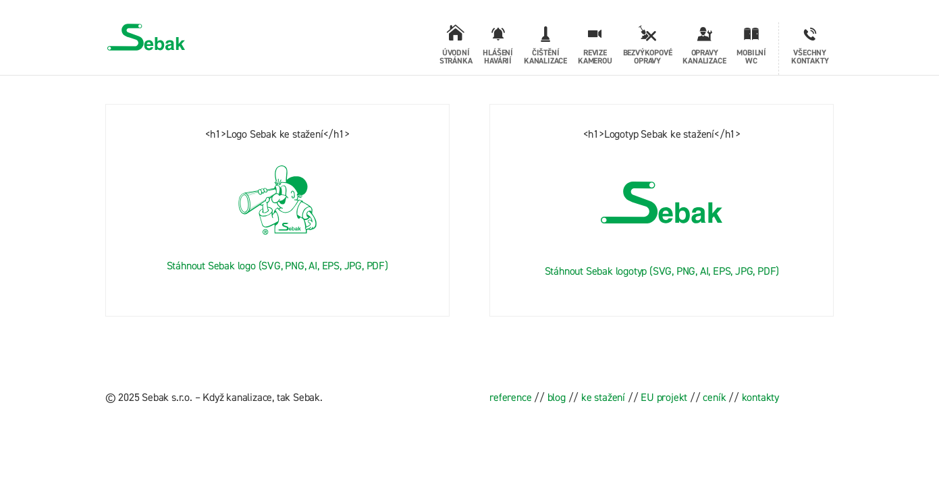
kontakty (760, 397)
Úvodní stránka (456, 56)
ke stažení (603, 397)
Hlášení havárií (497, 48)
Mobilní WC (751, 56)
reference (510, 397)
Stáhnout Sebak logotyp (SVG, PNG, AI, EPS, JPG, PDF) (662, 270)
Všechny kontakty (809, 56)
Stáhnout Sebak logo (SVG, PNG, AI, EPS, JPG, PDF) (277, 265)
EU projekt (664, 397)
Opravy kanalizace (704, 56)
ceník (714, 397)
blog (556, 397)
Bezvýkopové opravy (647, 56)
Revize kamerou (595, 56)
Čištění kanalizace (545, 56)
